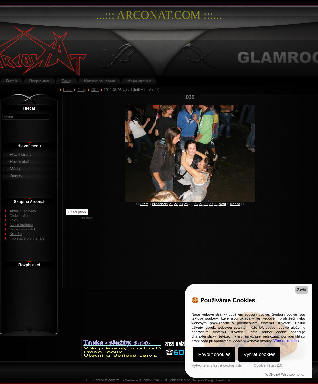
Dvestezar (131, 380)
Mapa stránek (139, 80)
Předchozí (160, 204)
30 (215, 204)
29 (211, 204)
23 (181, 204)
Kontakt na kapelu (99, 80)
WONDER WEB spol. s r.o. (284, 374)
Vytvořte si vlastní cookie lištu (216, 365)
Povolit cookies (214, 354)
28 (206, 204)
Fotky (67, 80)
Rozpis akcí (39, 80)
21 (171, 204)
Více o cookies (286, 341)
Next (222, 204)
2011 (95, 90)
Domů (11, 80)
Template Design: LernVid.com (212, 380)
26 (196, 204)
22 (176, 204)
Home (67, 90)
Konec (235, 204)
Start (144, 204)
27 (200, 204)
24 (186, 204)
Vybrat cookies (259, 354)
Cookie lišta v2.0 (268, 365)
